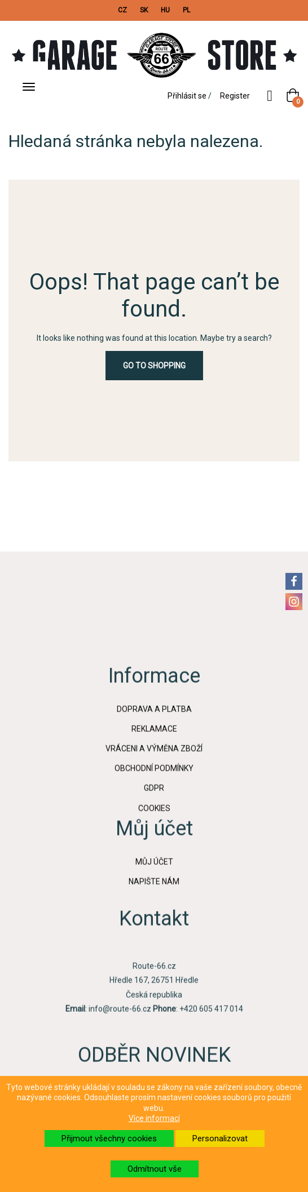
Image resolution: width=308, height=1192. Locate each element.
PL (186, 10)
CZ (122, 10)
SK (144, 10)
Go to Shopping (154, 365)
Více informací (154, 1118)
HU (165, 10)
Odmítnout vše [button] (154, 1169)
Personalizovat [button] (220, 1138)
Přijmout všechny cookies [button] (109, 1138)
